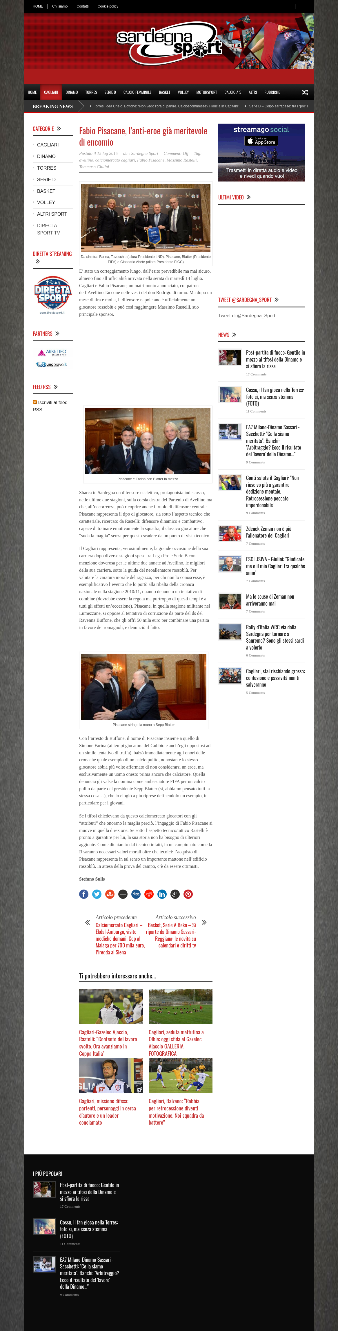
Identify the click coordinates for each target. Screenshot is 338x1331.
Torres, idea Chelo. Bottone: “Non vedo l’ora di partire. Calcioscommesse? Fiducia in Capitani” (166, 106)
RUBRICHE (272, 92)
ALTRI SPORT (52, 214)
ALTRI (253, 92)
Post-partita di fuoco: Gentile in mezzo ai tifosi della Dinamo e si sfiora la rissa (275, 359)
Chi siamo (60, 6)
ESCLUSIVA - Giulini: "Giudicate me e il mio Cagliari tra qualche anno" (275, 565)
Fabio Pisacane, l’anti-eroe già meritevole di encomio (143, 136)
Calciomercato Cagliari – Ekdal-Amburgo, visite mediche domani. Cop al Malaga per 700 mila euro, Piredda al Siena (120, 938)
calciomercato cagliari (115, 160)
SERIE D (110, 92)
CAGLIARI (51, 92)
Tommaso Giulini (94, 166)
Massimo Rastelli (182, 160)
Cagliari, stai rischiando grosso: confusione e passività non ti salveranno (275, 677)
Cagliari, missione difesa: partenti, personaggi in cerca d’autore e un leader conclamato (107, 1111)
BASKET (164, 92)
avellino (86, 160)
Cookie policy (108, 6)
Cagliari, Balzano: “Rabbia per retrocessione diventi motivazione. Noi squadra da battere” (176, 1111)
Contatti (82, 6)
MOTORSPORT (207, 92)
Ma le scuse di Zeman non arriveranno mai (270, 600)
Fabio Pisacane (151, 160)
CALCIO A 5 (233, 92)
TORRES (91, 92)
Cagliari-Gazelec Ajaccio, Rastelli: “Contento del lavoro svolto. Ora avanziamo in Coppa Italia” (108, 1042)
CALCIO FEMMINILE (137, 92)
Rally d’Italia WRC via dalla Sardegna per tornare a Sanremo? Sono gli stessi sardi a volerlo (275, 637)
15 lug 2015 (107, 153)
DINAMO (72, 92)
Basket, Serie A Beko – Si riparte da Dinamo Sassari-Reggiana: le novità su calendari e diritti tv (171, 935)
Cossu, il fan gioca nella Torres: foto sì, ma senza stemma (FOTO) (275, 396)
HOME (38, 6)
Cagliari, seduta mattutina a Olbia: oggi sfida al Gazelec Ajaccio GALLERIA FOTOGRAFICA (176, 1042)
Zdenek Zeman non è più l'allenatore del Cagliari (268, 532)
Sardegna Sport (144, 153)
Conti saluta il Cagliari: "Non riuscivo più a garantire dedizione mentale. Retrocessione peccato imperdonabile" (272, 491)
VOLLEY (183, 92)
